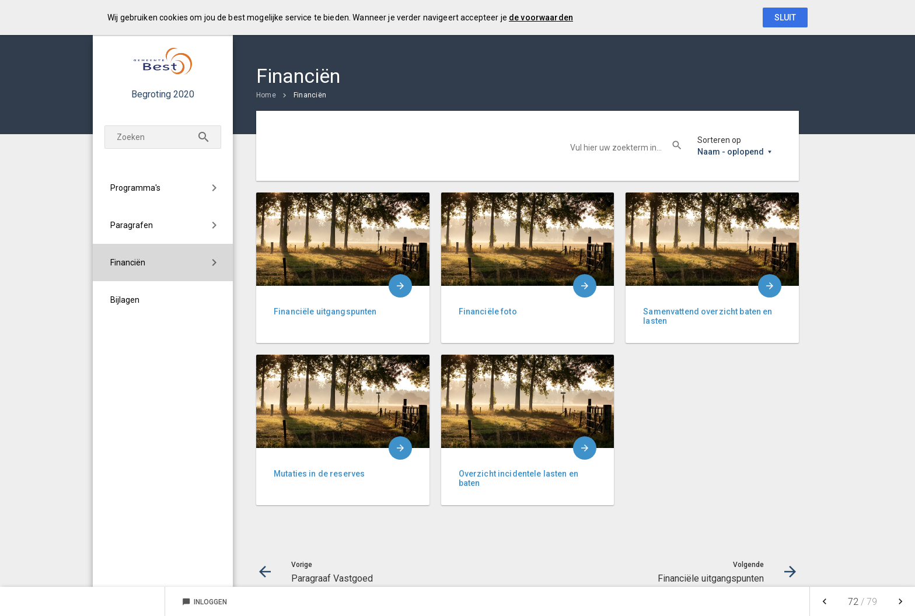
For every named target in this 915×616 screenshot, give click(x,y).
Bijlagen (124, 299)
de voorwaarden (541, 17)
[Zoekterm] (162, 137)
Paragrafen (131, 225)
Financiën (127, 262)
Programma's (135, 187)
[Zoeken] (203, 137)
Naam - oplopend (730, 151)
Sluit (785, 17)
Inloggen (204, 602)
